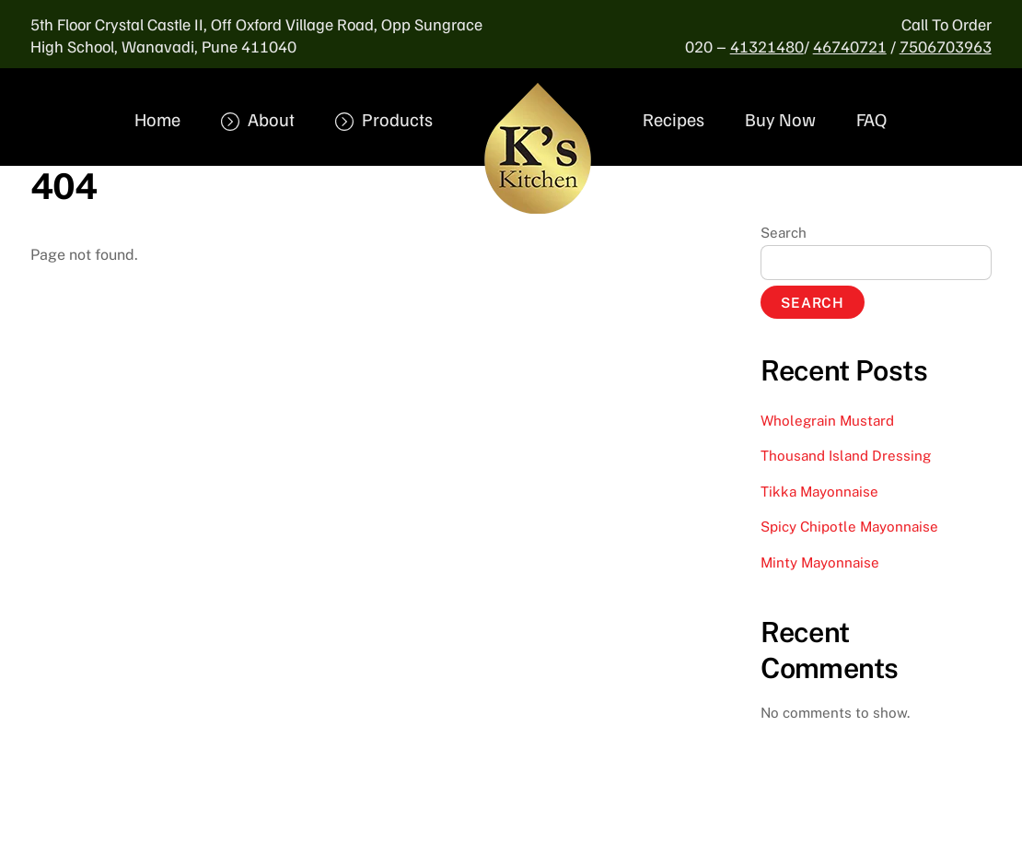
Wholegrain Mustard (827, 420)
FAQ (871, 119)
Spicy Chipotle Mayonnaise (849, 526)
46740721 (850, 46)
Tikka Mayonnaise (819, 491)
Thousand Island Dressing (846, 455)
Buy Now (780, 119)
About (258, 119)
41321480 (767, 46)
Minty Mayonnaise (820, 562)
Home (157, 119)
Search (784, 232)
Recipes (673, 119)
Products (384, 119)
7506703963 (946, 46)
